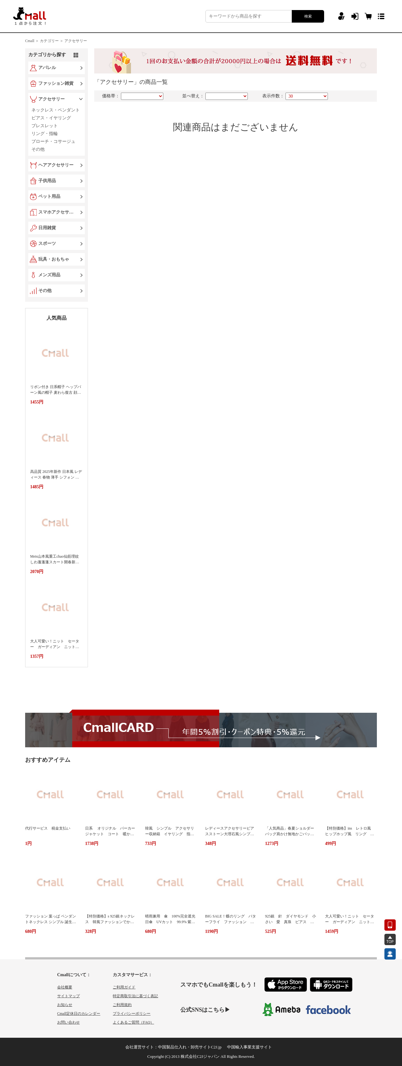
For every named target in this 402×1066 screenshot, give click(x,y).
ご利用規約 (122, 1005)
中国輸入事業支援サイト (249, 1047)
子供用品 (47, 180)
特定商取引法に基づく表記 (135, 996)
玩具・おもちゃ (53, 259)
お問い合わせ (68, 1022)
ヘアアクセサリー (55, 165)
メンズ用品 (49, 275)
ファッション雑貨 (55, 83)
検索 (308, 16)
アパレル (47, 67)
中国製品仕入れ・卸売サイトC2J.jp (190, 1047)
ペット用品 (49, 196)
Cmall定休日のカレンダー (78, 1013)
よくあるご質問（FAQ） (133, 1022)
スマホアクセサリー (57, 212)
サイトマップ (68, 996)
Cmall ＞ (32, 41)
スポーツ (47, 243)
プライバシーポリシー (131, 1013)
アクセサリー (75, 41)
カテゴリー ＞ (51, 41)
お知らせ (64, 1005)
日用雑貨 (47, 227)
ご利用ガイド (124, 987)
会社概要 (64, 987)
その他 (45, 290)
